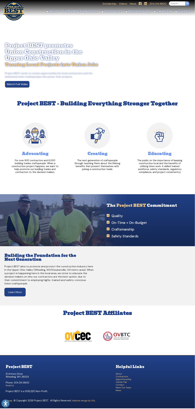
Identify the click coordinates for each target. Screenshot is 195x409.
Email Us (10, 385)
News (133, 3)
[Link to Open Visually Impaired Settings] (5, 403)
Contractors (112, 11)
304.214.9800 (158, 3)
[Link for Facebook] (140, 3)
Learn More (15, 292)
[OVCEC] (78, 351)
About (52, 11)
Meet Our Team (123, 387)
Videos (123, 3)
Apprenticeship (137, 11)
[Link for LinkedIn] (145, 3)
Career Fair (163, 11)
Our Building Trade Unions (79, 11)
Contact (182, 11)
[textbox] (177, 3)
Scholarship (109, 3)
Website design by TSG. (84, 400)
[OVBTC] (116, 351)
